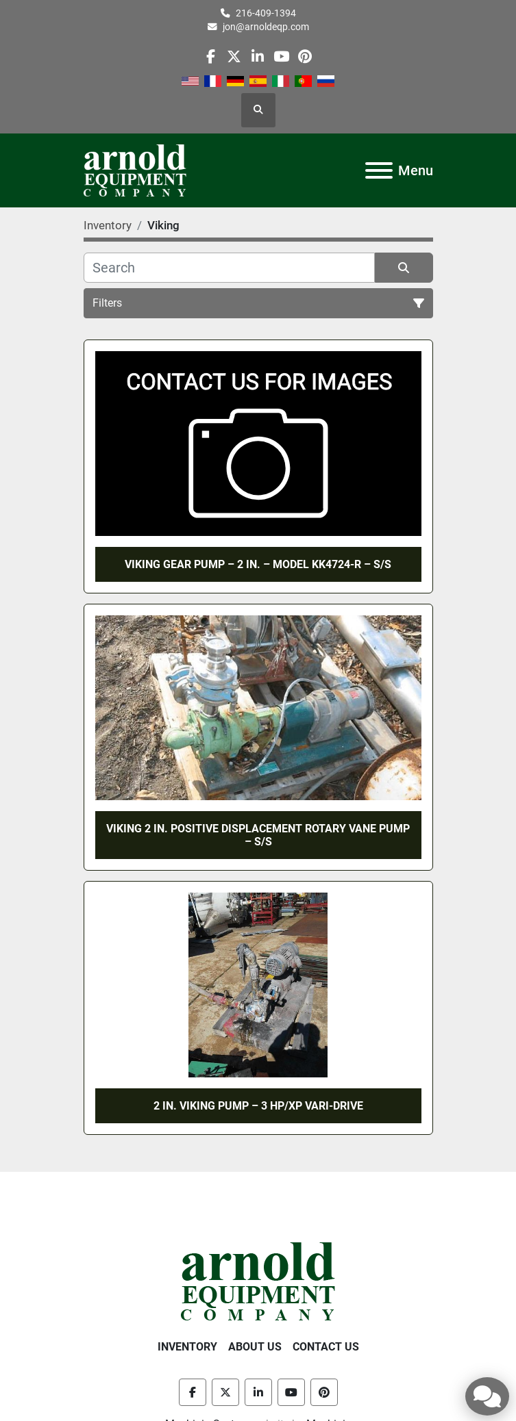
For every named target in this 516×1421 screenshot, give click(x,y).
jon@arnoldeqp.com (266, 26)
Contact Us (326, 1346)
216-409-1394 (266, 13)
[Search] (229, 268)
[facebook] (210, 56)
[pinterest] (304, 56)
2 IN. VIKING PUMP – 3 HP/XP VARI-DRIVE (258, 1105)
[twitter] (234, 56)
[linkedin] (257, 56)
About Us (255, 1346)
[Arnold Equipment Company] (258, 1281)
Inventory (187, 1346)
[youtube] (281, 56)
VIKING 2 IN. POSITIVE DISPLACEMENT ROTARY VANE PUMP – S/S (258, 835)
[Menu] (379, 170)
